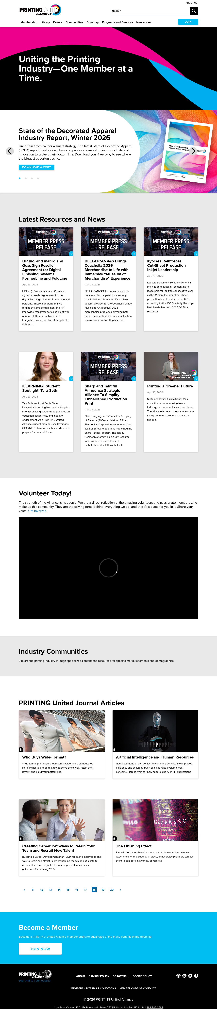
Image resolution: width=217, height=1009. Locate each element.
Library (45, 22)
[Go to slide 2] (26, 178)
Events (57, 22)
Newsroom (143, 22)
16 (76, 889)
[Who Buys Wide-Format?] (62, 744)
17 (85, 889)
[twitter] (190, 976)
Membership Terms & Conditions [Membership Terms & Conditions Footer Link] (93, 988)
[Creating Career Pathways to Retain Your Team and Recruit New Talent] (62, 837)
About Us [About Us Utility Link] (191, 2)
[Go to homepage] (35, 976)
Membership (28, 22)
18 (95, 889)
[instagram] (178, 976)
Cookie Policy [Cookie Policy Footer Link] (142, 976)
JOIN (188, 22)
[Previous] (24, 889)
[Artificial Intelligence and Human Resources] (155, 744)
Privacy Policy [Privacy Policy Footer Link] (99, 976)
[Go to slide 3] (32, 178)
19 (102, 889)
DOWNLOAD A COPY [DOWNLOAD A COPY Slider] (36, 167)
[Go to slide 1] (19, 178)
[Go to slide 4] (38, 178)
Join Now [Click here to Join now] (40, 949)
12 (41, 889)
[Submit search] (194, 11)
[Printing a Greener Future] (171, 402)
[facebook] (196, 976)
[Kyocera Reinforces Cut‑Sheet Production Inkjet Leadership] (171, 279)
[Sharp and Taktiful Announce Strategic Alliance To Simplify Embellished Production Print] (108, 402)
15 (68, 889)
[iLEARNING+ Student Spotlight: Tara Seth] (46, 402)
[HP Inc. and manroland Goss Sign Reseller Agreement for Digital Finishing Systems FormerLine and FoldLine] (46, 279)
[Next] (120, 889)
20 (112, 889)
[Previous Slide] (10, 151)
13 (50, 889)
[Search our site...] (150, 11)
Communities (74, 22)
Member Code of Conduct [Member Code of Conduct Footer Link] (137, 988)
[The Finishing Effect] (155, 837)
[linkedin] (184, 976)
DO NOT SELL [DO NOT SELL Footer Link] (121, 976)
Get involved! (37, 510)
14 (59, 889)
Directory (92, 22)
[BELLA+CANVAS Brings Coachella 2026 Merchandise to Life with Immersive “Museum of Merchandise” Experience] (108, 279)
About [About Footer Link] (80, 976)
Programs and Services (117, 22)
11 (33, 889)
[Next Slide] (193, 151)
